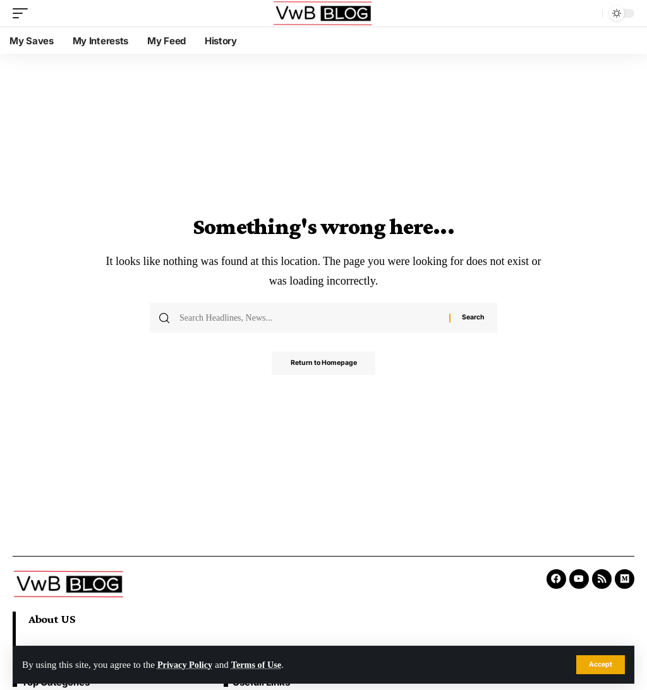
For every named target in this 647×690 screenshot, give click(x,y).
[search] (589, 13)
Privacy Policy (186, 664)
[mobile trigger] (23, 13)
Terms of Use (262, 664)
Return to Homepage (323, 364)
